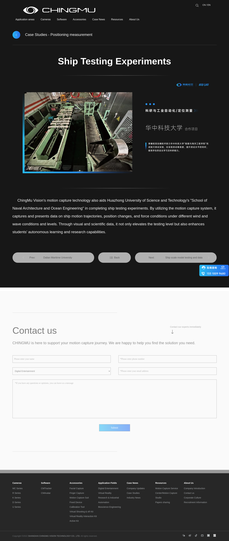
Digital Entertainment (108, 488)
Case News (132, 483)
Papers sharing (162, 502)
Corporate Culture (192, 497)
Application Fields (107, 483)
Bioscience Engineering (109, 507)
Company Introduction (194, 488)
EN (209, 5)
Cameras (17, 483)
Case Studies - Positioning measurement (52, 34)
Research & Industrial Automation (108, 500)
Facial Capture (77, 488)
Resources (160, 483)
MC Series (18, 488)
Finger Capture (77, 493)
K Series (17, 497)
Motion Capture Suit (79, 497)
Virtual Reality (104, 493)
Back (114, 258)
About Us (188, 483)
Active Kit (74, 521)
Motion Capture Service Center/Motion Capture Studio (166, 493)
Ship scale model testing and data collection (183, 259)
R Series (17, 493)
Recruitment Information (195, 502)
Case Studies (133, 493)
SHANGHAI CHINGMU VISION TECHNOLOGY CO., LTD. (54, 536)
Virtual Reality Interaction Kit (83, 516)
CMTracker (46, 488)
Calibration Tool (77, 507)
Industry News (134, 497)
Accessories (76, 483)
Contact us (189, 493)
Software (45, 483)
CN (204, 5)
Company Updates (136, 488)
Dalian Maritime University (57, 257)
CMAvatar (46, 493)
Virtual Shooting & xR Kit (81, 511)
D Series (17, 502)
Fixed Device (76, 502)
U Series (17, 507)
